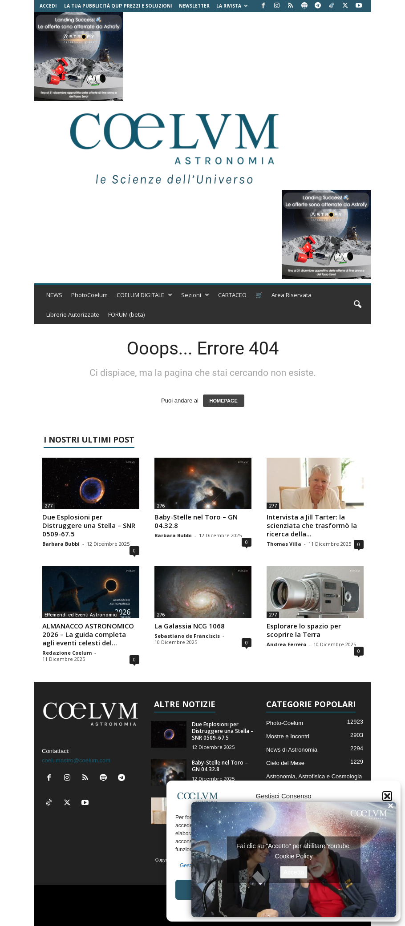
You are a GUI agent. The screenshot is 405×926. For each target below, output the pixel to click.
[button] (387, 796)
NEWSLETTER (194, 6)
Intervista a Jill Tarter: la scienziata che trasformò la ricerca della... (312, 525)
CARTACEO (232, 295)
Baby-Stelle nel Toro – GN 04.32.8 (196, 521)
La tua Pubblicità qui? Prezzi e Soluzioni (118, 6)
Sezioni (195, 295)
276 (161, 506)
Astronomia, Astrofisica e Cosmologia (314, 776)
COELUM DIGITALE (144, 295)
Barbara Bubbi (61, 543)
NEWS (54, 295)
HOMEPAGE (224, 400)
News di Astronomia (291, 749)
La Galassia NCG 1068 (189, 625)
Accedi (48, 6)
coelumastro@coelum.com (76, 760)
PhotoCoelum (89, 295)
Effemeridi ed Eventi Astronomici (81, 615)
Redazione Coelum (67, 652)
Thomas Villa (284, 543)
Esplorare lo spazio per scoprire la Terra (304, 630)
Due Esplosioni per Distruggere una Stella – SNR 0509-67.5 (88, 525)
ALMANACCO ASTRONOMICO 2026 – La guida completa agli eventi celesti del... (88, 634)
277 (49, 506)
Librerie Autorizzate (72, 314)
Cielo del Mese (285, 763)
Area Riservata (291, 295)
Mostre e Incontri (287, 736)
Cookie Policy (294, 855)
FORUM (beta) (126, 314)
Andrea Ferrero (286, 644)
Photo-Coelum (284, 723)
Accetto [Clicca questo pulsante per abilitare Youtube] (294, 871)
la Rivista (231, 6)
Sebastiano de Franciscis (187, 635)
